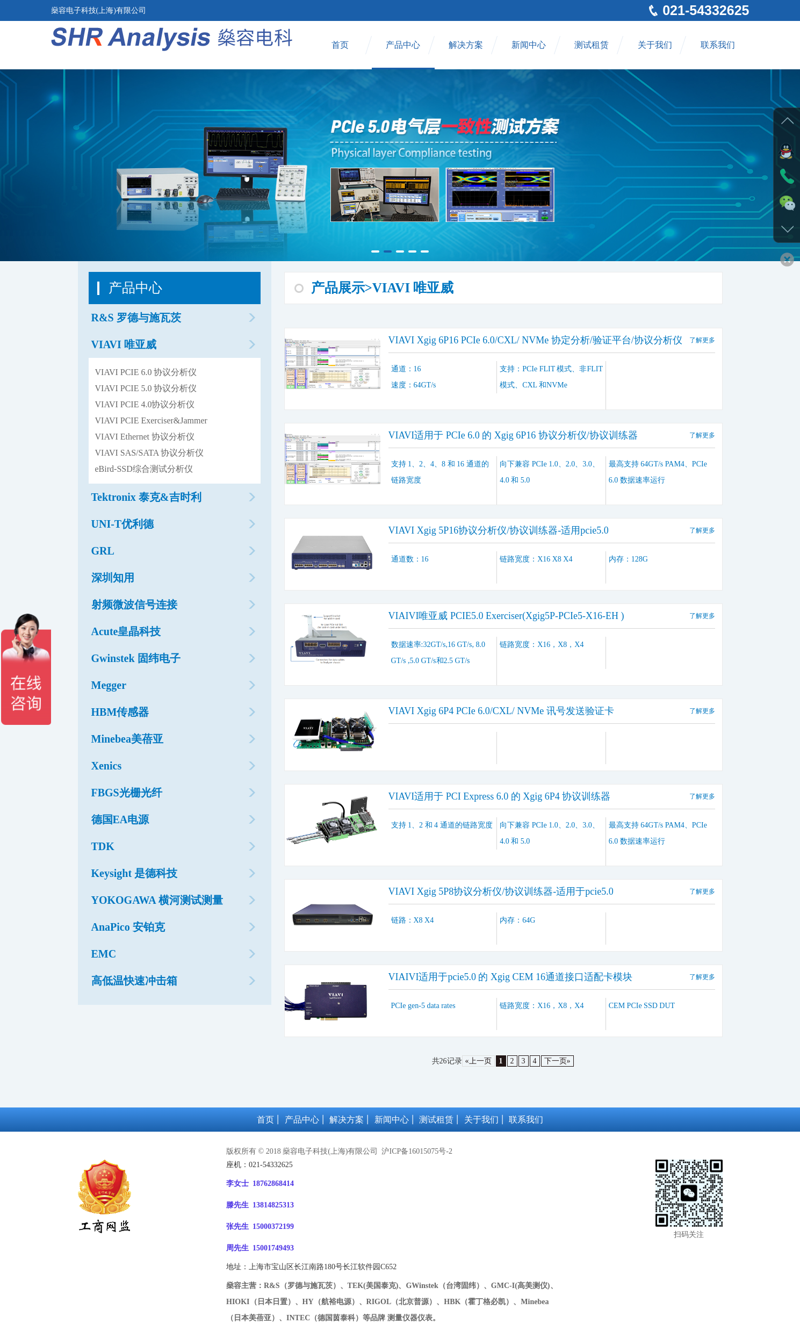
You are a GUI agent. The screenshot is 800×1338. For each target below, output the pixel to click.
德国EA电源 (120, 819)
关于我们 (655, 44)
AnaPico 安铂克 (128, 927)
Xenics (106, 766)
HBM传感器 (120, 712)
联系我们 (718, 44)
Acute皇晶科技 (126, 631)
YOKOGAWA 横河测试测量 (157, 900)
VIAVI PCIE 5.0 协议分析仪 (146, 388)
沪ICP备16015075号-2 (416, 1151)
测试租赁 (591, 44)
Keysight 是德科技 (134, 873)
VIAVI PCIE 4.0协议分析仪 (145, 404)
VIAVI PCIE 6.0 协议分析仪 (146, 372)
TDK (102, 846)
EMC (104, 954)
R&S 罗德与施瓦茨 (136, 317)
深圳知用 (112, 578)
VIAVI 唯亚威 (123, 344)
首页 (340, 44)
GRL (102, 551)
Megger (109, 685)
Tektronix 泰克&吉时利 (146, 497)
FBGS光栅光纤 (126, 793)
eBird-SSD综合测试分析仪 (144, 468)
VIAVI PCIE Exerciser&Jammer (151, 420)
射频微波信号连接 (134, 604)
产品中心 (403, 44)
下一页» (557, 1061)
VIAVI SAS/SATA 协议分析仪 (149, 452)
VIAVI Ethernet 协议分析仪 (144, 436)
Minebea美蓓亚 (127, 739)
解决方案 (466, 44)
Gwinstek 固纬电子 (136, 658)
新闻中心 (528, 44)
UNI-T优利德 (122, 524)
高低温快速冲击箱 (134, 981)
